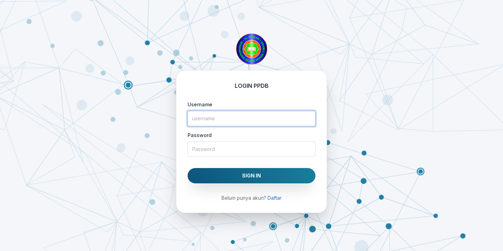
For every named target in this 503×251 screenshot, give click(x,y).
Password (200, 135)
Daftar (275, 198)
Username (200, 104)
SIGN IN (251, 175)
